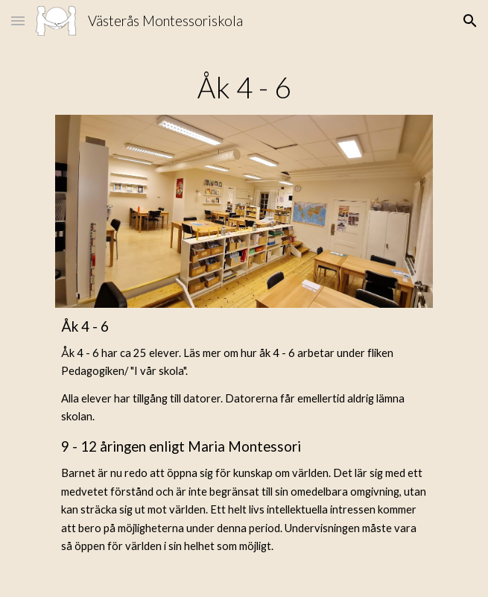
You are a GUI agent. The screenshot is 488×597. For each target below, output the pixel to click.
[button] (18, 20)
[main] (244, 87)
